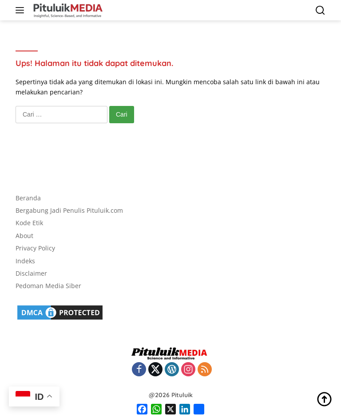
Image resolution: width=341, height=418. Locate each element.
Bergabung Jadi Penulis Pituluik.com (69, 210)
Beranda (28, 198)
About (24, 235)
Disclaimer (31, 273)
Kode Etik (29, 223)
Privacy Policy (35, 248)
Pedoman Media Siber (48, 285)
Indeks (25, 261)
